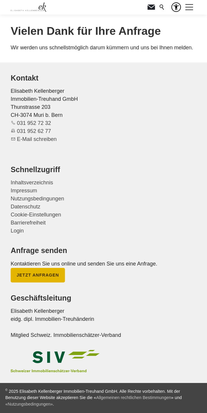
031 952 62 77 (34, 131)
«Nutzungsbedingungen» (29, 404)
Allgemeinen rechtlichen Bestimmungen (133, 397)
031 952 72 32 (34, 123)
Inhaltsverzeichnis (32, 183)
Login (17, 231)
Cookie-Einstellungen (36, 215)
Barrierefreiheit (28, 223)
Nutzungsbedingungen (37, 199)
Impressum (24, 191)
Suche (162, 7)
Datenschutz (25, 207)
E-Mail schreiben (37, 139)
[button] (151, 7)
